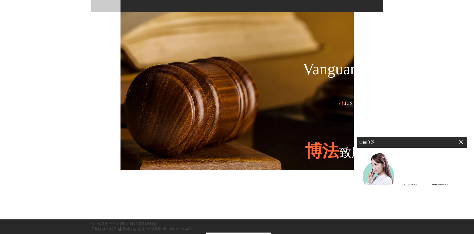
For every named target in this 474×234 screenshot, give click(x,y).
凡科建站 (126, 229)
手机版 (96, 229)
